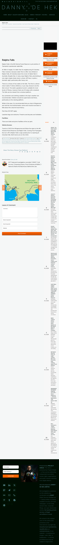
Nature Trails (29, 139)
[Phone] (14, 495)
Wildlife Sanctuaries (10, 142)
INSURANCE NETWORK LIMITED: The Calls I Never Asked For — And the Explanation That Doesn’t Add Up (54, 395)
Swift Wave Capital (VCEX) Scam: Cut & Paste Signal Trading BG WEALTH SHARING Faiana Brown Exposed (54, 291)
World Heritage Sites (18, 142)
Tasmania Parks (23, 141)
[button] (36, 19)
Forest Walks (8, 139)
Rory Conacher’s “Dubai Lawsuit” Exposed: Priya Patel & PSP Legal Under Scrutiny (54, 429)
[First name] (11, 467)
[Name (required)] (20, 220)
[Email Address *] (11, 471)
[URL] (20, 228)
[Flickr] (4, 495)
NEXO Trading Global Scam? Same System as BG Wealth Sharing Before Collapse (53, 324)
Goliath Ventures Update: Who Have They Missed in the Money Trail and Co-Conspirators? (54, 231)
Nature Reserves (23, 139)
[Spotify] (4, 505)
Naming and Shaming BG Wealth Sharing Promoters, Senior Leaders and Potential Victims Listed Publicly (54, 260)
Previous (33, 28)
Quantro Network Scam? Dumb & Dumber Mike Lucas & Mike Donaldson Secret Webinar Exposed (53, 162)
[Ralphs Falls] (22, 45)
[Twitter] (14, 485)
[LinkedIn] (9, 485)
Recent (47, 122)
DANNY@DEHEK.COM (52, 1)
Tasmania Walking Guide (32, 141)
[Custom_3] (8, 504)
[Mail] (9, 495)
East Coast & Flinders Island (30, 138)
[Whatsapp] (14, 490)
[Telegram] (9, 490)
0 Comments (26, 142)
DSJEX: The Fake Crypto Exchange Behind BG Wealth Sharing (54, 131)
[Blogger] (14, 500)
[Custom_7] (11, 504)
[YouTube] (4, 485)
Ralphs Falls (8, 141)
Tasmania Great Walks (15, 141)
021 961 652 (40, 1)
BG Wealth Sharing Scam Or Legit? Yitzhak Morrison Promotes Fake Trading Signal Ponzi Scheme (54, 358)
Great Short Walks (15, 139)
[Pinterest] (4, 500)
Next (39, 28)
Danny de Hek (6, 138)
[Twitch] (4, 490)
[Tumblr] (9, 500)
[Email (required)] (20, 224)
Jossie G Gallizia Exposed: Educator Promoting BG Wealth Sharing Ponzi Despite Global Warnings (53, 200)
